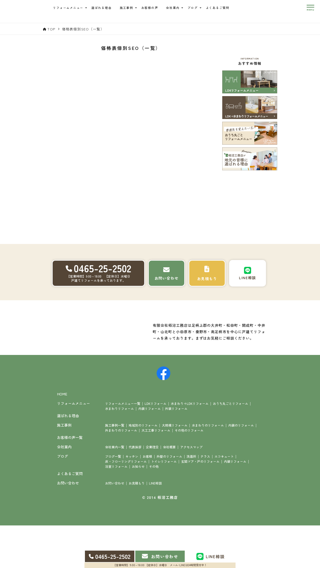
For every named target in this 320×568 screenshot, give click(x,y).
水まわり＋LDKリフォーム (190, 446)
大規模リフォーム (174, 467)
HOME (62, 436)
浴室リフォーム (116, 509)
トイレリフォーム (164, 504)
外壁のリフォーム (169, 499)
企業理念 (152, 489)
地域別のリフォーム (143, 467)
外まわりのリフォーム (121, 473)
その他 (154, 509)
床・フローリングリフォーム (126, 504)
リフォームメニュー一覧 (122, 446)
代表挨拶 (135, 489)
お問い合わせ (114, 525)
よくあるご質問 (220, 10)
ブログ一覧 (113, 499)
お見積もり (137, 525)
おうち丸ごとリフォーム (230, 446)
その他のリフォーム (189, 473)
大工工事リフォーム (155, 473)
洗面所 (191, 499)
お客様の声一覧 (70, 480)
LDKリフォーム (155, 446)
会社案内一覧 (114, 489)
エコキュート (224, 499)
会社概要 (169, 489)
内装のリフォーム (241, 467)
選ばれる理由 (105, 10)
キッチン (131, 499)
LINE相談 (155, 525)
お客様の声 (152, 10)
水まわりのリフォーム (208, 467)
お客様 (147, 499)
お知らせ (138, 509)
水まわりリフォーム (119, 451)
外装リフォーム (176, 451)
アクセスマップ (191, 489)
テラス (205, 499)
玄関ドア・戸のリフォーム (200, 504)
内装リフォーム (149, 451)
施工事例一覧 (114, 467)
